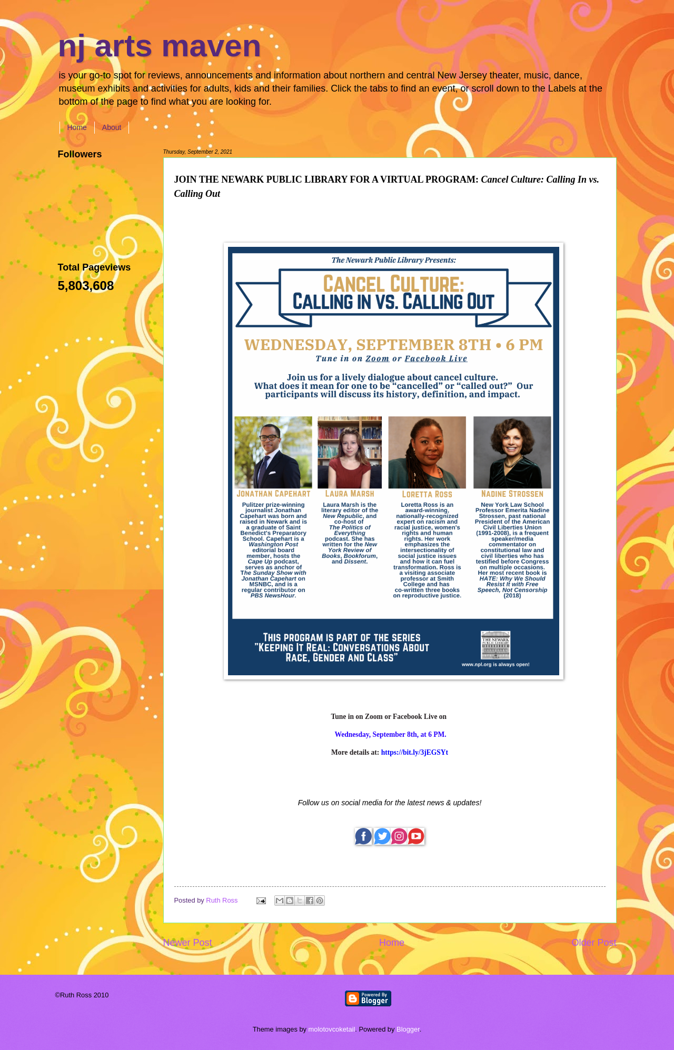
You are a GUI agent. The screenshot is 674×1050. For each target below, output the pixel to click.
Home (77, 127)
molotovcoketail (332, 1029)
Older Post (593, 942)
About (112, 127)
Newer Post (187, 942)
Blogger (408, 1029)
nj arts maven (160, 45)
